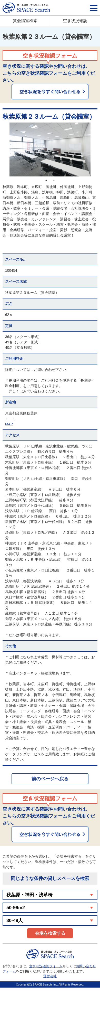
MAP (9, 424)
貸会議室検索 (25, 20)
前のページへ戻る (50, 778)
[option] (50, 149)
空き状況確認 (75, 20)
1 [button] (46, 180)
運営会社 (50, 976)
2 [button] (53, 180)
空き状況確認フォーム (46, 966)
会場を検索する (50, 933)
